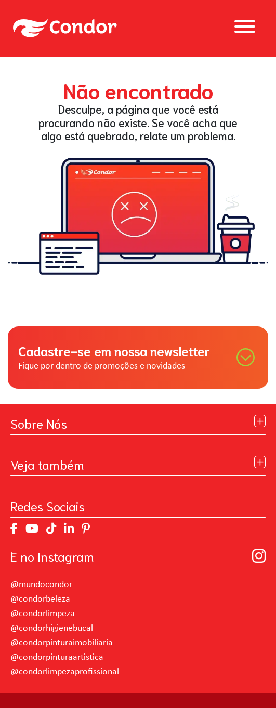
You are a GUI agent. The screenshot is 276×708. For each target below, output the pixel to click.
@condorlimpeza (42, 614)
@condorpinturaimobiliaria (61, 643)
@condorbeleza (40, 599)
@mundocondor (41, 585)
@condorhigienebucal (51, 628)
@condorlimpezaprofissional (64, 672)
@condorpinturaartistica (56, 657)
